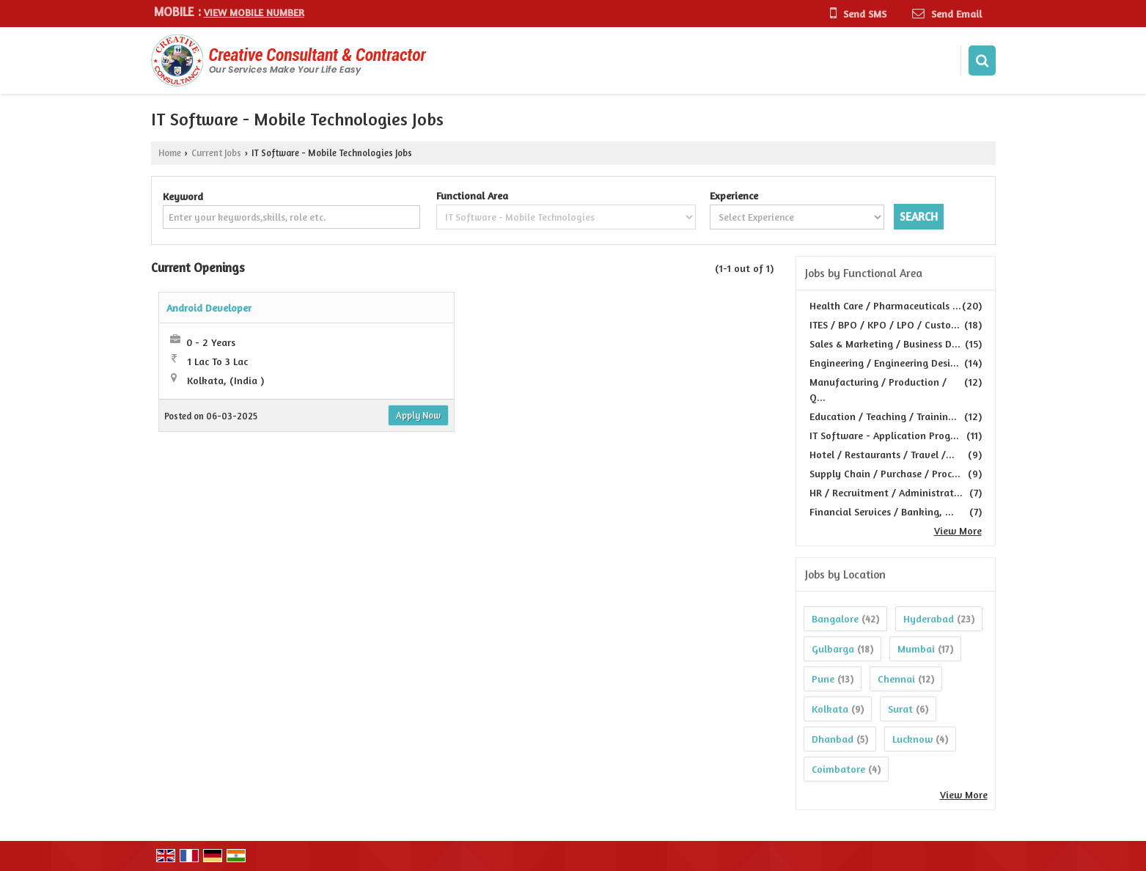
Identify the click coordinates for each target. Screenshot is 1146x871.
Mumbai (916, 648)
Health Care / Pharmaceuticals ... (885, 305)
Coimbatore (838, 768)
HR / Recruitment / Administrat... (886, 492)
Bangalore (835, 618)
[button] (254, 12)
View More (958, 530)
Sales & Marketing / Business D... (884, 343)
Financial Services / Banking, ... (881, 511)
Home (169, 152)
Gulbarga (833, 648)
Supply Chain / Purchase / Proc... (884, 473)
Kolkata (830, 708)
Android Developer (208, 307)
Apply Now (418, 415)
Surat (900, 708)
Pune (823, 678)
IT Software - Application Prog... (884, 435)
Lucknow (912, 738)
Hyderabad (928, 618)
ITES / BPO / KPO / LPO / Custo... (884, 324)
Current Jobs (216, 152)
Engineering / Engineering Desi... (884, 362)
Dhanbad (832, 738)
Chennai (896, 678)
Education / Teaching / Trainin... (883, 416)
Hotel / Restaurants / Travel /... (882, 454)
